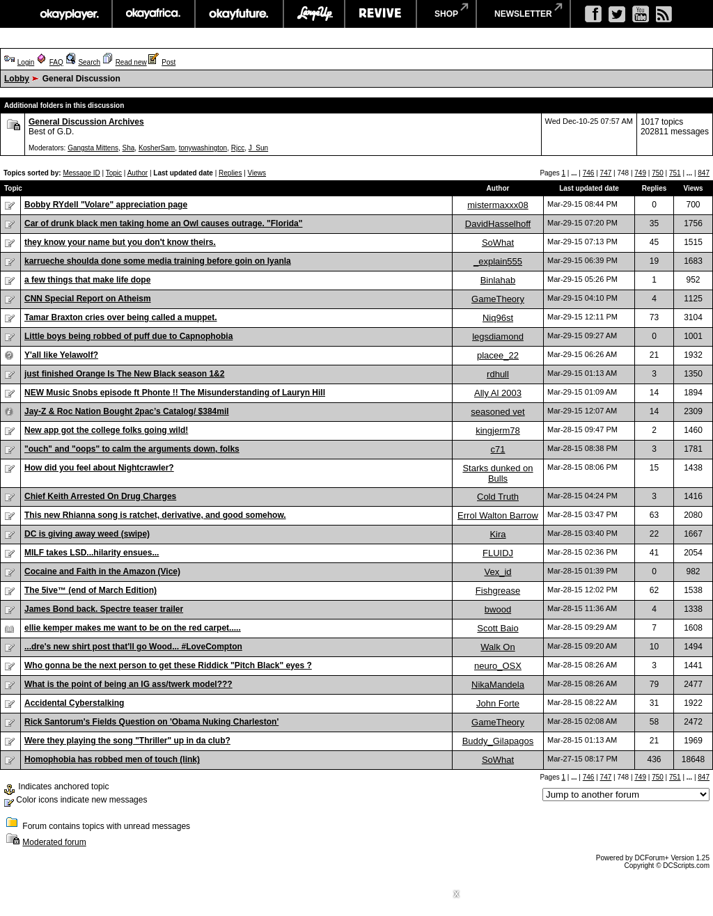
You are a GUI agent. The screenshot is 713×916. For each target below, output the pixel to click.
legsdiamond (498, 336)
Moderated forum (54, 842)
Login (25, 62)
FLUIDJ (498, 553)
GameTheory (497, 299)
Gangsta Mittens (93, 148)
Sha (129, 148)
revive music (380, 14)
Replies (230, 173)
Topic (114, 173)
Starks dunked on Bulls (497, 473)
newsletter (523, 14)
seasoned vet (497, 411)
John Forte (497, 703)
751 (675, 173)
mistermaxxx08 (497, 205)
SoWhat (498, 242)
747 (606, 173)
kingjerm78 (498, 430)
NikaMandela (497, 684)
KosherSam (157, 148)
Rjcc (237, 148)
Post (168, 62)
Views (257, 173)
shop (446, 14)
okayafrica (153, 14)
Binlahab (498, 280)
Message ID (81, 173)
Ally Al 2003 (498, 393)
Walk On (497, 647)
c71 (498, 449)
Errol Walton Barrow (497, 515)
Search (89, 62)
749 (640, 173)
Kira (497, 534)
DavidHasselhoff (498, 224)
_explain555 (497, 261)
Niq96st (498, 318)
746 (589, 173)
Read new (131, 62)
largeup (314, 14)
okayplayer (68, 14)
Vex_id (497, 572)
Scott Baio (497, 628)
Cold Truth (498, 496)
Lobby (16, 79)
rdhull (498, 374)
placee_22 (498, 355)
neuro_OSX (498, 666)
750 (658, 173)
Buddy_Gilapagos (498, 741)
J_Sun (258, 148)
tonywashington (203, 148)
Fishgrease (498, 590)
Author (137, 173)
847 (704, 173)
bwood (498, 609)
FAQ (56, 62)
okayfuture (239, 14)
